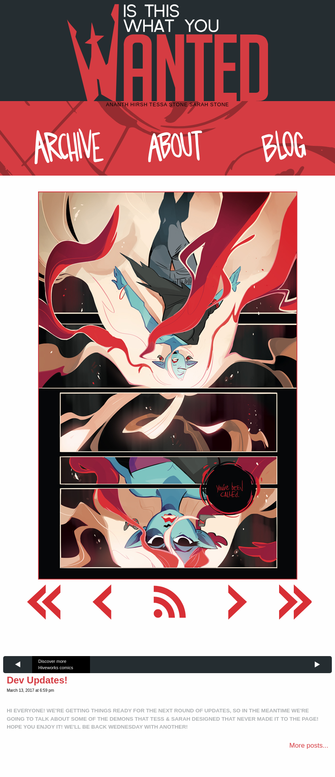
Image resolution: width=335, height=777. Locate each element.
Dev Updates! (37, 680)
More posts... (308, 745)
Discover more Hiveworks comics (55, 664)
